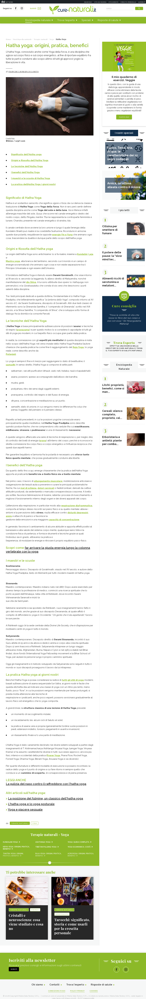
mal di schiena (28, 488)
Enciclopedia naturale (38, 20)
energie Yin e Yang (62, 234)
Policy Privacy (77, 991)
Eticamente (113, 2)
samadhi (10, 364)
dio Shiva (31, 282)
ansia (9, 516)
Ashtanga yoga (43, 842)
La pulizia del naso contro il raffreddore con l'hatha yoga (46, 784)
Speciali (86, 20)
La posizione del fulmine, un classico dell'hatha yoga (45, 798)
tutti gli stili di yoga (73, 680)
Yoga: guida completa (78, 842)
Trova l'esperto (66, 20)
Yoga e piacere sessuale (25, 809)
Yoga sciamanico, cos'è (79, 847)
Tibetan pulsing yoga (46, 847)
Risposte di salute (108, 20)
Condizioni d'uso (56, 991)
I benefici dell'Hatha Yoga (25, 172)
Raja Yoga (78, 347)
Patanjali (11, 354)
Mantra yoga (13, 261)
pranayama (23, 329)
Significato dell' (26, 154)
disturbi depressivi (77, 512)
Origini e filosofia (29, 160)
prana (43, 440)
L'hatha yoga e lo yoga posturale (31, 804)
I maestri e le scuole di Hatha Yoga (30, 178)
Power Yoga (53, 755)
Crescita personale (128, 2)
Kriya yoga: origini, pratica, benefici (16, 848)
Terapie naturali (19, 823)
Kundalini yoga (10, 842)
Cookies (94, 991)
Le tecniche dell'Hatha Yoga (27, 166)
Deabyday (88, 2)
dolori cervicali (46, 488)
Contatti (54, 985)
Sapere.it (141, 2)
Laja (90, 254)
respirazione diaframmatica (76, 505)
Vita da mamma (100, 2)
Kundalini (82, 254)
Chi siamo (37, 985)
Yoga (34, 823)
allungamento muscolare (48, 481)
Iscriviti (35, 8)
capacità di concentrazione (63, 519)
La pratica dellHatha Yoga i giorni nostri (33, 184)
